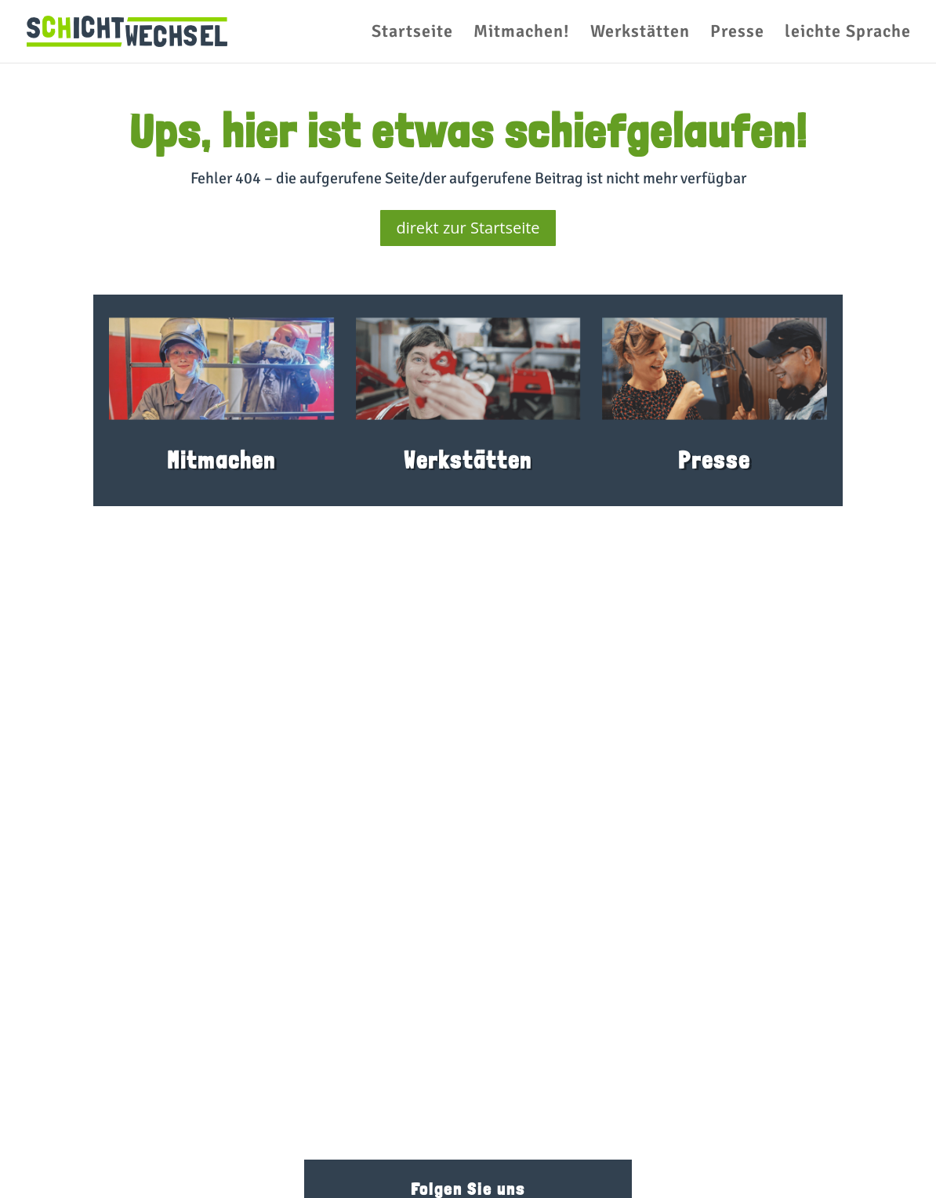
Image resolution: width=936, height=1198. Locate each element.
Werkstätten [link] (640, 34)
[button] (34, 1163)
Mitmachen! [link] (521, 34)
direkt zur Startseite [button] (467, 227)
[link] (127, 30)
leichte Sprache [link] (848, 34)
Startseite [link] (412, 34)
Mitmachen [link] (221, 460)
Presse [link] (737, 34)
